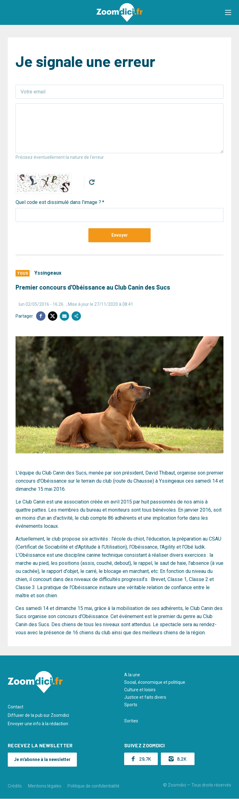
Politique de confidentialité (94, 785)
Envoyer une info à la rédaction (38, 723)
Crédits (15, 785)
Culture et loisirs (140, 689)
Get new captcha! (92, 182)
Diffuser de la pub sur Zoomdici (38, 715)
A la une (132, 674)
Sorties (131, 720)
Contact (15, 706)
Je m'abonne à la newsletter (42, 759)
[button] (228, 12)
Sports (130, 704)
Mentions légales (44, 785)
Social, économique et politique (154, 682)
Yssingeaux (47, 273)
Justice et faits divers (145, 697)
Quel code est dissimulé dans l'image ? (58, 202)
